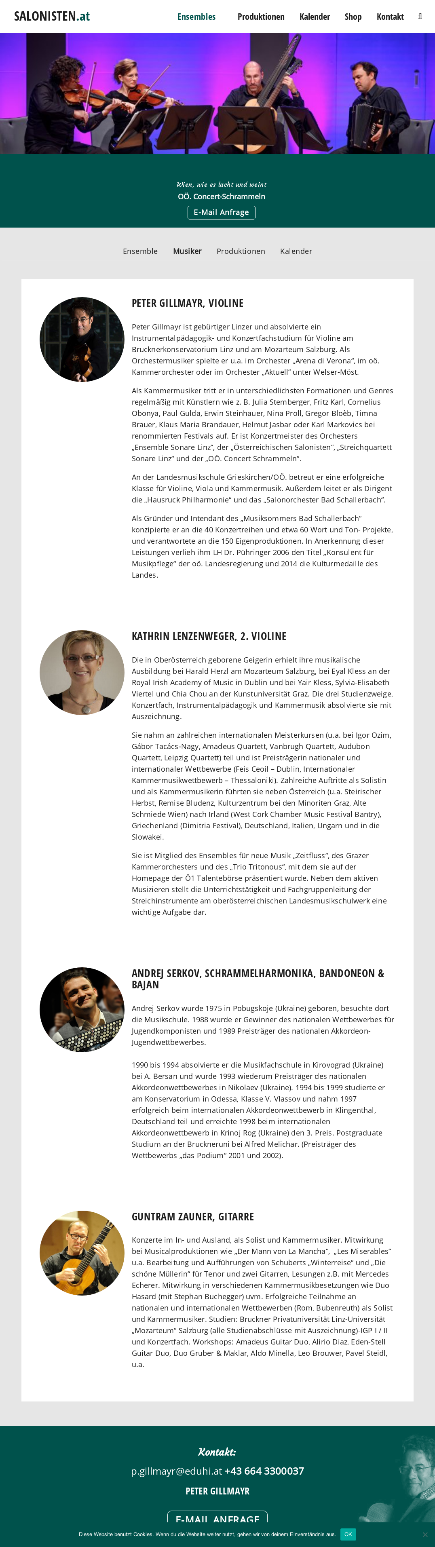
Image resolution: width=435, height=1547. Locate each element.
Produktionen (261, 16)
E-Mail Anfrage (221, 212)
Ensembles (196, 16)
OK (348, 1534)
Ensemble (140, 251)
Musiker (187, 251)
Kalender (315, 16)
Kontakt (390, 16)
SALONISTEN (52, 13)
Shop (353, 16)
